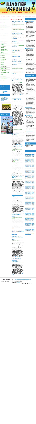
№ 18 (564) (26, 214)
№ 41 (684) (26, 165)
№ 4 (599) (32, 199)
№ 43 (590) (33, 203)
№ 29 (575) (29, 209)
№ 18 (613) (33, 193)
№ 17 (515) (29, 234)
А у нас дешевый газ (29, 115)
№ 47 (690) (26, 162)
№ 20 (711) (26, 154)
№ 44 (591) (29, 203)
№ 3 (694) (32, 160)
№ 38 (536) (29, 225)
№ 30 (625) (33, 188)
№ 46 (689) (29, 162)
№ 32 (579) (29, 208)
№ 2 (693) (26, 161)
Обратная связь (20, 16)
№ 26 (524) (29, 230)
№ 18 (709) (33, 154)
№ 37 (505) (33, 225)
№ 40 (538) (33, 224)
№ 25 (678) (29, 171)
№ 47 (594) (29, 202)
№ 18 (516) (26, 234)
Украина (2, 62)
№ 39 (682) (33, 165)
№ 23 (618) (26, 192)
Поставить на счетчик (16, 61)
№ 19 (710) (29, 154)
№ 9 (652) (33, 177)
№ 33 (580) (26, 208)
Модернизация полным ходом (30, 48)
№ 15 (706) (33, 155)
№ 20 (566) (29, 213)
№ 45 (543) (26, 223)
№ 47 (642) (26, 182)
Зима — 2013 (3, 80)
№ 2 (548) (29, 220)
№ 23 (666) (26, 172)
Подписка (14, 16)
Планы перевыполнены (29, 28)
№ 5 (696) (26, 160)
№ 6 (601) (32, 198)
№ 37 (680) (29, 166)
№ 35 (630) (26, 187)
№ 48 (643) (32, 181)
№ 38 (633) (26, 186)
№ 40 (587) (33, 204)
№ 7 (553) (32, 218)
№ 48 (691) (32, 161)
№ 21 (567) (26, 213)
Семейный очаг (3, 66)
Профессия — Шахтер (4, 27)
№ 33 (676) (33, 167)
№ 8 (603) (26, 198)
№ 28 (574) (33, 209)
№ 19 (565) (33, 213)
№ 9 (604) (33, 197)
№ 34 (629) (29, 187)
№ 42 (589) (26, 204)
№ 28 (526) (33, 229)
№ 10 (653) (29, 177)
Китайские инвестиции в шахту (30, 37)
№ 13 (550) (33, 215)
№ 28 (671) (29, 170)
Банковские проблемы (29, 107)
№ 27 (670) (33, 170)
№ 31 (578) (33, 208)
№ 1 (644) (29, 181)
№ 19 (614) (29, 193)
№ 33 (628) (33, 187)
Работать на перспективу (17, 33)
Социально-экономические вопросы (4, 44)
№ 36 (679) (33, 166)
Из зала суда (3, 57)
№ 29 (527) (29, 229)
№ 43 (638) (29, 183)
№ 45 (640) (33, 182)
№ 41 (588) (29, 204)
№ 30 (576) (26, 209)
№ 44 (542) (29, 223)
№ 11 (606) (26, 197)
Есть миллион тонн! (16, 28)
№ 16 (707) (29, 155)
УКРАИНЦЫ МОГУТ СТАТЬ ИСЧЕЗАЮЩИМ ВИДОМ (17, 238)
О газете (3, 16)
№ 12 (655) (33, 176)
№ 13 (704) (29, 156)
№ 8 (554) (29, 218)
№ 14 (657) (26, 176)
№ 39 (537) (26, 225)
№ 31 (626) (29, 188)
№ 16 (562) (33, 214)
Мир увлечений (3, 76)
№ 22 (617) (29, 192)
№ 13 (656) (29, 176)
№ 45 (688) (33, 162)
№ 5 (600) (29, 199)
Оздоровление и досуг (5, 72)
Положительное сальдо (29, 60)
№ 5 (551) (29, 219)
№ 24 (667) (33, 171)
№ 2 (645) (26, 181)
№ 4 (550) (32, 219)
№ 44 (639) (26, 183)
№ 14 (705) (26, 156)
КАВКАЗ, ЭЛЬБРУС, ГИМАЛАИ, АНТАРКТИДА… (16, 260)
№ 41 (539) (29, 224)
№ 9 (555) (26, 218)
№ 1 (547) (32, 220)
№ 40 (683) (29, 165)
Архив (33, 16)
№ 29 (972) (26, 170)
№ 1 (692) (29, 161)
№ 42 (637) (33, 183)
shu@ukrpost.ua (19, 282)
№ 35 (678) (26, 167)
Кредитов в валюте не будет (18, 231)
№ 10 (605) (29, 197)
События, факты (21, 68)
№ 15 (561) (26, 215)
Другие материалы (4, 78)
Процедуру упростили (16, 66)
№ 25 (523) (33, 230)
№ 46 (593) (33, 202)
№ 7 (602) (29, 198)
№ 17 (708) (26, 155)
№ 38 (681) (26, 166)
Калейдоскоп (3, 70)
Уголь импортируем (16, 43)
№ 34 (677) (29, 167)
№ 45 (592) (26, 203)
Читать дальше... (14, 25)
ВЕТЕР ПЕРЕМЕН (16, 159)
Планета (2, 64)
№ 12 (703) (33, 156)
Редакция (8, 16)
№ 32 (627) (26, 188)
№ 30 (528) (26, 229)
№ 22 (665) (29, 172)
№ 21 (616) (33, 192)
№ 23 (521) (29, 231)
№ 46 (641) (29, 182)
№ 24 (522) (26, 231)
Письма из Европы (4, 68)
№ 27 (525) (26, 230)
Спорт (2, 74)
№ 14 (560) (29, 215)
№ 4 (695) (29, 160)
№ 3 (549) (26, 220)
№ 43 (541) (33, 223)
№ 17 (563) (29, 214)
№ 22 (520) (33, 231)
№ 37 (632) (29, 186)
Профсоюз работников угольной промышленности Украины (23, 279)
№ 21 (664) (33, 172)
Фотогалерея (28, 16)
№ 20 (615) (26, 193)
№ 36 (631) (33, 186)
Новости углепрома (21, 24)
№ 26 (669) (26, 171)
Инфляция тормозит (16, 56)
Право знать (3, 55)
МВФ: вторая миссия (29, 77)
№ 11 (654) (26, 177)
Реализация (14, 38)
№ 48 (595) (26, 202)
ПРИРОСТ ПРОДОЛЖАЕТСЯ (30, 21)
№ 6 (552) (26, 219)
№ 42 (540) (26, 224)
